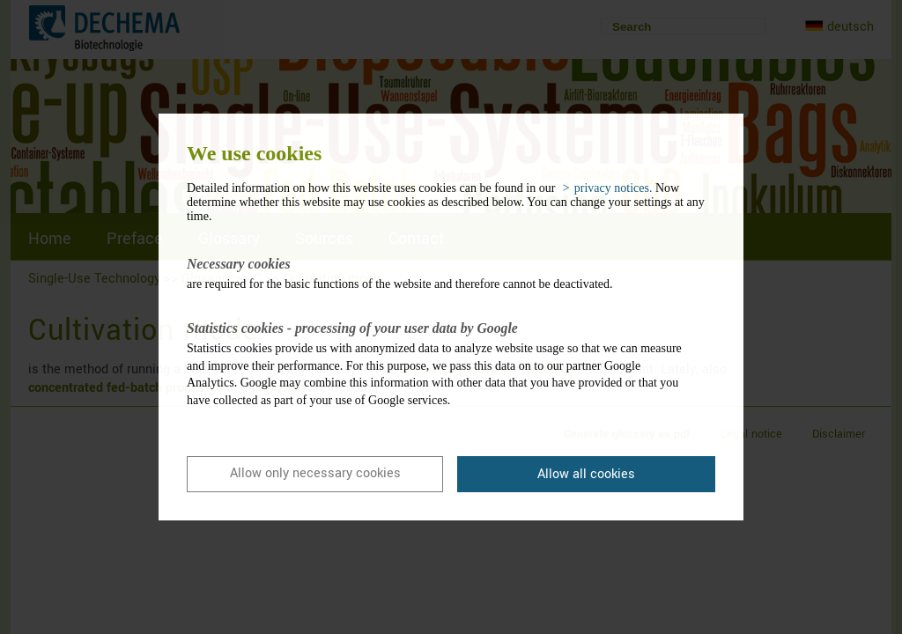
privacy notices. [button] (613, 188)
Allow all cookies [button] (586, 474)
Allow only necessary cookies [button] (315, 473)
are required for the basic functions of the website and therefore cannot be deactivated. (437, 272)
